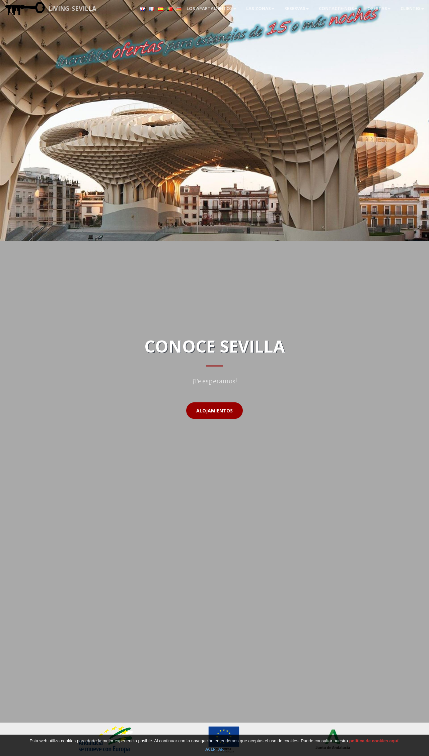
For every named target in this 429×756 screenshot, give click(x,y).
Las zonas (260, 8)
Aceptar (214, 749)
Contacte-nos (338, 8)
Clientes (412, 8)
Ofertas (378, 8)
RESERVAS (296, 8)
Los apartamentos (211, 8)
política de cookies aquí (374, 740)
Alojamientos (214, 410)
